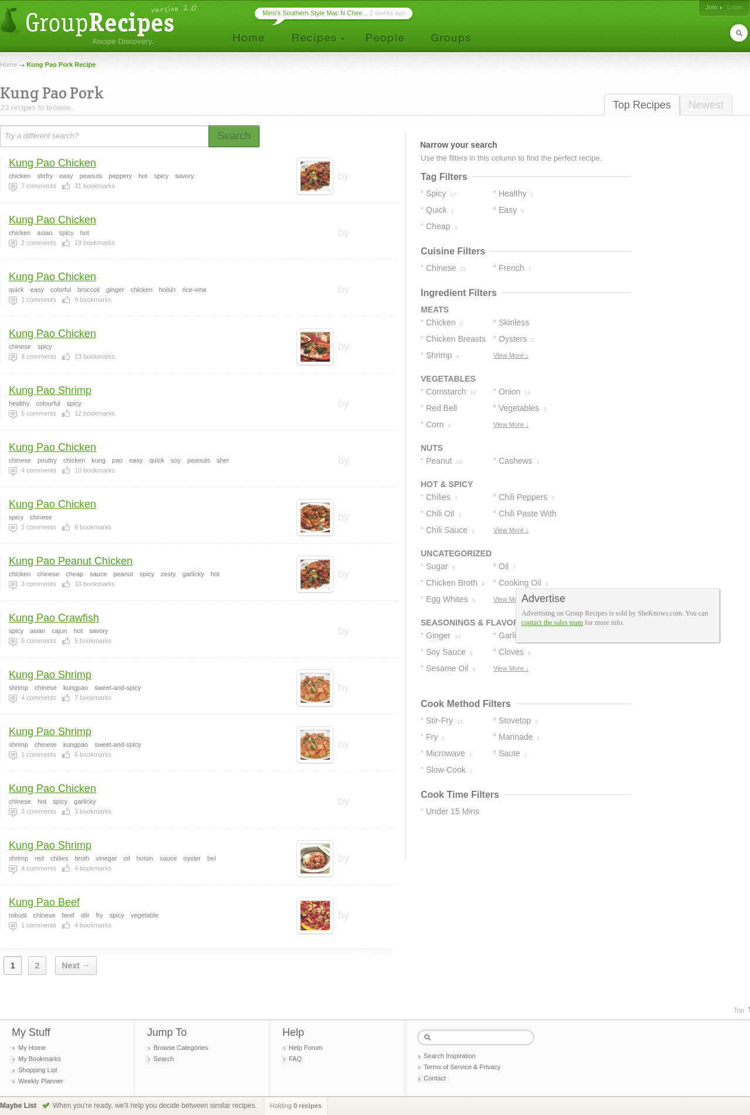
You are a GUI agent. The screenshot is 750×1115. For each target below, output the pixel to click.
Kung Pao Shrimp (50, 390)
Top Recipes (642, 105)
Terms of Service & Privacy (462, 1066)
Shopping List (37, 1069)
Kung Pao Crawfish (54, 618)
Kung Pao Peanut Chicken (70, 561)
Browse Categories (181, 1047)
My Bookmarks (39, 1058)
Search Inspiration (450, 1055)
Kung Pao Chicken (52, 163)
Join (711, 7)
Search (164, 1058)
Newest (706, 105)
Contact (435, 1078)
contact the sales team (552, 622)
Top (739, 1010)
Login (735, 7)
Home (8, 64)
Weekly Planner (40, 1081)
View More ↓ (511, 355)
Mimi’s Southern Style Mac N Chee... (315, 12)
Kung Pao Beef (44, 902)
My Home (32, 1047)
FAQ (295, 1058)
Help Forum (305, 1047)
